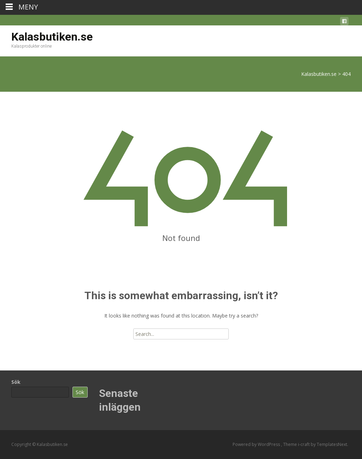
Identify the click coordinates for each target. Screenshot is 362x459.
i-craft (304, 444)
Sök (16, 382)
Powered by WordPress (257, 444)
